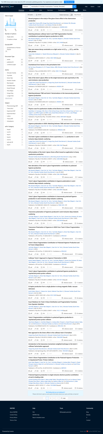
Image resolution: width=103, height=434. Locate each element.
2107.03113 (60, 279)
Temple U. (62, 322)
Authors (31, 10)
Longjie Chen (31, 23)
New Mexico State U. (39, 383)
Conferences (61, 10)
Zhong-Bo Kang (60, 379)
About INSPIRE (13, 412)
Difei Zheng (53, 156)
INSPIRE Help (36, 414)
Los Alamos (55, 324)
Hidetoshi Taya (55, 291)
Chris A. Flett (48, 111)
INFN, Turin (48, 113)
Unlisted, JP (75, 216)
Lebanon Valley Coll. (39, 364)
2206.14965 (60, 174)
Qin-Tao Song (31, 67)
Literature (21, 10)
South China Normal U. (55, 23)
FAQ (34, 412)
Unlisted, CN (67, 23)
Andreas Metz (55, 322)
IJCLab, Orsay (55, 111)
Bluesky (88, 414)
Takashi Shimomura (48, 54)
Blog (87, 412)
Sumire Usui (68, 216)
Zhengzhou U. (39, 67)
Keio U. (62, 291)
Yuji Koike (54, 38)
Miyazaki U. (56, 54)
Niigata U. (60, 38)
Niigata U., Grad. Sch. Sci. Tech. (44, 38)
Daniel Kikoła (55, 113)
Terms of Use (13, 420)
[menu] (90, 6)
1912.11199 (60, 310)
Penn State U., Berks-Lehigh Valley (47, 379)
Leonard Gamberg (33, 379)
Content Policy (13, 414)
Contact (88, 420)
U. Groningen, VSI (39, 111)
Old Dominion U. (37, 324)
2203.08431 (60, 189)
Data (72, 10)
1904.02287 (60, 337)
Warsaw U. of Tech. (64, 113)
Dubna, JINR (54, 67)
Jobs (40, 10)
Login (99, 6)
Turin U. (78, 111)
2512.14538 (60, 42)
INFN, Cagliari (39, 113)
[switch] (71, 15)
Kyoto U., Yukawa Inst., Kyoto (43, 291)
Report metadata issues (39, 417)
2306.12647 (60, 145)
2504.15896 (53, 58)
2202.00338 (60, 220)
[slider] (5, 27)
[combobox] (51, 6)
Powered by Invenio (8, 431)
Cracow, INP (39, 23)
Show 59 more (8, 98)
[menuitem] (86, 6)
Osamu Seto (31, 54)
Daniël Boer (31, 111)
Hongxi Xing (46, 23)
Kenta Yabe (67, 170)
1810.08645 (53, 385)
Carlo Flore (62, 111)
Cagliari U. (31, 113)
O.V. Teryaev (47, 67)
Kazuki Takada (43, 216)
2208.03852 (60, 159)
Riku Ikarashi (31, 38)
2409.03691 (63, 116)
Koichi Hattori (31, 291)
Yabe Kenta (31, 322)
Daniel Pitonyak (70, 322)
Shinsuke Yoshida (68, 38)
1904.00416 (65, 351)
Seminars (50, 10)
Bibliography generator (65, 412)
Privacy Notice (13, 417)
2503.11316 (59, 71)
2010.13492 (53, 295)
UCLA (66, 379)
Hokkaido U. (38, 54)
